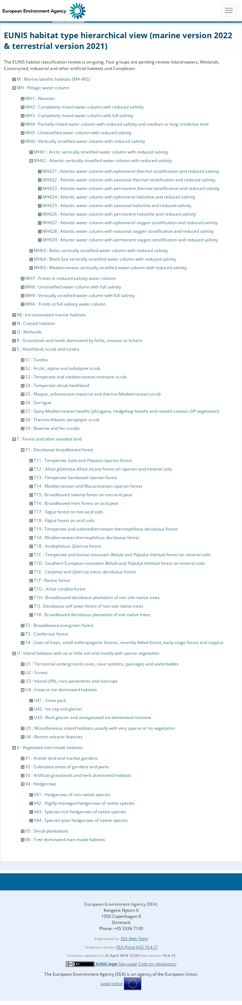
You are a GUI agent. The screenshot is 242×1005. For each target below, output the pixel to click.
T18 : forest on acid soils (64, 520)
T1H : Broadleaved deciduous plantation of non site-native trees (97, 597)
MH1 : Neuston (40, 98)
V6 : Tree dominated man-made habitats (65, 839)
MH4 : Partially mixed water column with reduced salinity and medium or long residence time (117, 124)
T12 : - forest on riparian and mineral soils (103, 469)
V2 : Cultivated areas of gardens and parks (67, 767)
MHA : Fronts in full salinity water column (65, 304)
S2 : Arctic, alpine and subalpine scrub (62, 368)
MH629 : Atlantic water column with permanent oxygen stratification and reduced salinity (130, 240)
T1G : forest (60, 589)
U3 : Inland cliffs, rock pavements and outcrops (71, 681)
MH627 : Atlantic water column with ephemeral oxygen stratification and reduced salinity (130, 223)
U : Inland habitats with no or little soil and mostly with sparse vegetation (88, 653)
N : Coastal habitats (36, 323)
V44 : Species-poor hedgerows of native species (81, 820)
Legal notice (112, 983)
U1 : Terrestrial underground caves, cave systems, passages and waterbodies (102, 664)
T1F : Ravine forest (52, 580)
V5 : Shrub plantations (46, 831)
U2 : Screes (36, 672)
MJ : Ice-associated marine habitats (51, 315)
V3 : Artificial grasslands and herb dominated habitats (78, 775)
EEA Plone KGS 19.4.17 (137, 947)
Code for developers (157, 963)
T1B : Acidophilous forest (67, 546)
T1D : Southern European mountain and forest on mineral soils (119, 563)
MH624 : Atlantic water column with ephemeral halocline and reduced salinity (118, 197)
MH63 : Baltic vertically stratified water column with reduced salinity (101, 250)
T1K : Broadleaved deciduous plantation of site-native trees (92, 615)
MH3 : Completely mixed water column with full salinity (79, 115)
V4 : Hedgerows (40, 784)
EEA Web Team (134, 938)
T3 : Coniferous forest (46, 634)
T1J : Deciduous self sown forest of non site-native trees (88, 606)
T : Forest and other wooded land (49, 439)
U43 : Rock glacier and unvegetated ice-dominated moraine (92, 717)
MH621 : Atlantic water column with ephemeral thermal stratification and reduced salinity (130, 171)
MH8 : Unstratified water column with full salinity (73, 287)
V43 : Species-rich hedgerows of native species (80, 812)
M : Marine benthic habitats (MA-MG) (53, 79)
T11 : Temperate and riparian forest (83, 460)
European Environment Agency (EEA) (121, 904)
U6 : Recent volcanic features (54, 737)
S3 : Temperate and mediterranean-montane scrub (76, 377)
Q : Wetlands (29, 332)
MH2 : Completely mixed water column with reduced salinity (84, 107)
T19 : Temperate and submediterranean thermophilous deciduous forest (105, 529)
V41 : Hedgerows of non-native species (72, 795)
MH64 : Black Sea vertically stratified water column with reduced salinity (105, 259)
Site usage (128, 963)
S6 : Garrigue (38, 403)
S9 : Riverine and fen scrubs (52, 428)
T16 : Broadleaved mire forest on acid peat (76, 503)
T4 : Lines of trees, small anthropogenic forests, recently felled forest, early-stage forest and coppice (124, 642)
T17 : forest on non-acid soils (68, 512)
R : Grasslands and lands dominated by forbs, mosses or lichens (80, 340)
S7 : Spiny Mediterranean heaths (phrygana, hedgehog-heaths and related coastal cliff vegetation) (122, 411)
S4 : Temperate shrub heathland (57, 385)
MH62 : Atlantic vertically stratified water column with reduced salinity (103, 160)
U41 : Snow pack (50, 700)
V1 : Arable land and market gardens (61, 758)
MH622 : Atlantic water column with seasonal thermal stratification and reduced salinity (128, 180)
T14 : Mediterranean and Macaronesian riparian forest (88, 486)
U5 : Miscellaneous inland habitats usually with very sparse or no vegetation (100, 728)
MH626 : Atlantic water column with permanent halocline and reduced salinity (119, 214)
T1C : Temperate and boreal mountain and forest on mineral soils (122, 555)
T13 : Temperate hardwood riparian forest (75, 477)
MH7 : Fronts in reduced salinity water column (70, 278)
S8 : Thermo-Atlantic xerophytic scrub (62, 420)
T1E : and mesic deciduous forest (85, 572)
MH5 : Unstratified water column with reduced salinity (78, 133)
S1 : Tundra (36, 360)
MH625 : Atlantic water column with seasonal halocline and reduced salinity (116, 205)
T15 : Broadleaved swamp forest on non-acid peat (83, 495)
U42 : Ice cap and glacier (58, 709)
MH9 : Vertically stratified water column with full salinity (80, 295)
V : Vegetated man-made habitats (50, 747)
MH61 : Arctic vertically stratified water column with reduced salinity (101, 152)
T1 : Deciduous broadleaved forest (59, 450)
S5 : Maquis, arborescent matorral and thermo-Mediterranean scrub (93, 394)
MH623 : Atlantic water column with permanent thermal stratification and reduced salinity (131, 188)
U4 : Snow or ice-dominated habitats (61, 690)
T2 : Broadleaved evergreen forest (59, 625)
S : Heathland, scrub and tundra (48, 349)
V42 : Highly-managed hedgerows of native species (84, 803)
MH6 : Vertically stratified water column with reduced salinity (85, 141)
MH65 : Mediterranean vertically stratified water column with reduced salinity (110, 268)
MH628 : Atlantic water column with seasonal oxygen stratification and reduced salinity (128, 231)
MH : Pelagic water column (43, 88)
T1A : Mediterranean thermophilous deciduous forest (86, 537)
